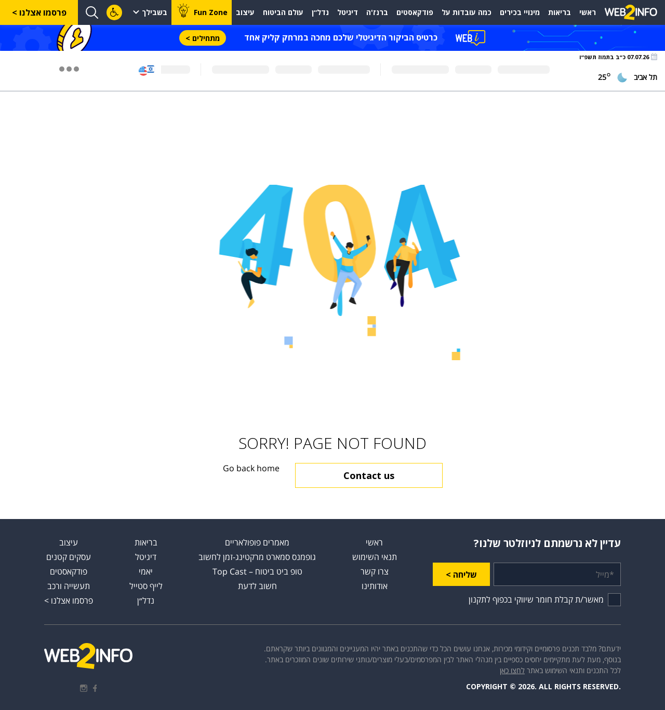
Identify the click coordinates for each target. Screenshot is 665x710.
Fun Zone (211, 12)
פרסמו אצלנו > (39, 12)
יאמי (146, 571)
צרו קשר (375, 571)
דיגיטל (347, 12)
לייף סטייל (146, 586)
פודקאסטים (414, 12)
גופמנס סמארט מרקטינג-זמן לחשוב (257, 557)
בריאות (559, 12)
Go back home (251, 468)
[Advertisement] (332, 138)
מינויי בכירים (520, 12)
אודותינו (375, 586)
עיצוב (245, 12)
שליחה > (461, 574)
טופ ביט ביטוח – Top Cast (257, 571)
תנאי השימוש (374, 557)
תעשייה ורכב (68, 586)
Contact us (368, 475)
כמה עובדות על (466, 12)
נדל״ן (320, 12)
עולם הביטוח (283, 12)
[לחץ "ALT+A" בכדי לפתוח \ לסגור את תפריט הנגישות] (114, 12)
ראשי (587, 12)
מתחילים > (202, 38)
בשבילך (154, 12)
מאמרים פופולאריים (257, 542)
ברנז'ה (377, 12)
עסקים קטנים (68, 557)
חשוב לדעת (257, 586)
